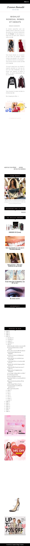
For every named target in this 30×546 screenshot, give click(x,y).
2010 (7, 411)
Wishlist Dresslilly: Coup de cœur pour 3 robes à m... (15, 367)
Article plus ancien (20, 169)
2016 (7, 401)
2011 (7, 409)
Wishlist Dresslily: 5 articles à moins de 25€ (16, 346)
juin (8, 392)
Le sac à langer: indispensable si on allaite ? (16, 373)
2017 (7, 336)
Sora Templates (13, 544)
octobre (9, 341)
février (9, 398)
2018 (7, 334)
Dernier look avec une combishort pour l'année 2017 (15, 359)
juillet (8, 390)
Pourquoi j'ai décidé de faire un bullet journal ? (15, 348)
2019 (7, 333)
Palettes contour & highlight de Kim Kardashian (14, 370)
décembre (9, 338)
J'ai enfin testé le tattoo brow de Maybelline (14, 353)
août (8, 344)
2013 (7, 406)
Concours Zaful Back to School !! (14, 376)
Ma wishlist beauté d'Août (12, 374)
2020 (7, 331)
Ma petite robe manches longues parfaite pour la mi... (15, 365)
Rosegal (12, 33)
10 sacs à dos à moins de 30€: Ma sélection (16, 350)
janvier (9, 400)
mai (8, 393)
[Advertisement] (15, 479)
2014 (7, 405)
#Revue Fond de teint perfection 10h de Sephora (15, 381)
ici (12, 37)
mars (8, 396)
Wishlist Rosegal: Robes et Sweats (14, 384)
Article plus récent (11, 167)
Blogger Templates (20, 544)
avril (8, 395)
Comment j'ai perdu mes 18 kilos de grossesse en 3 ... (14, 386)
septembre (9, 343)
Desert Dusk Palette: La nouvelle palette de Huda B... (16, 378)
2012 (7, 408)
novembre (9, 339)
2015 (7, 403)
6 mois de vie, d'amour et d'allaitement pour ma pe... (15, 356)
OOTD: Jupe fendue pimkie (13, 388)
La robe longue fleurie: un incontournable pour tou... (16, 362)
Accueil (21, 167)
